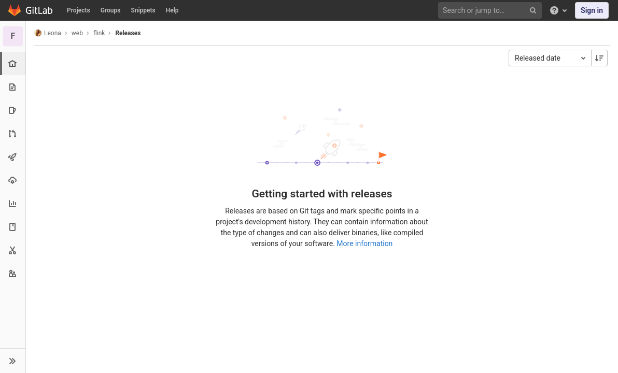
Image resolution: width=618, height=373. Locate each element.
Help (172, 10)
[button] (12, 360)
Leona (47, 33)
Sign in (592, 10)
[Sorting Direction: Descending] (599, 58)
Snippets (143, 10)
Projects (78, 10)
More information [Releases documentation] (364, 243)
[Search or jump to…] (491, 10)
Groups (111, 10)
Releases (128, 33)
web (77, 33)
